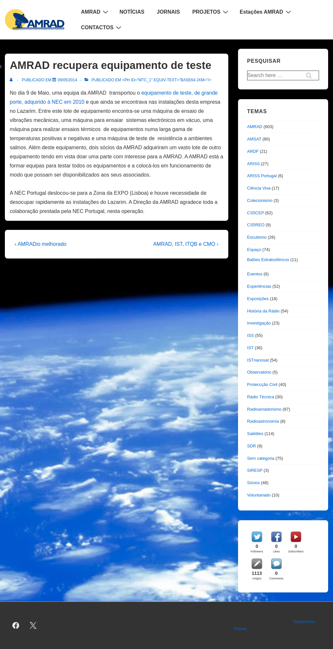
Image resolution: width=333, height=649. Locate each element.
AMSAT (254, 139)
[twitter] (33, 625)
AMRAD (95, 11)
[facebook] (16, 625)
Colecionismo (260, 200)
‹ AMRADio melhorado (40, 244)
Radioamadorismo (264, 409)
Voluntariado (259, 495)
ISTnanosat (258, 360)
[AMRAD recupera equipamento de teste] (67, 80)
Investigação (259, 323)
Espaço (254, 249)
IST (250, 347)
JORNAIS (168, 12)
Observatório (259, 372)
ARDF (253, 151)
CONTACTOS (102, 27)
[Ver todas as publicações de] (12, 80)
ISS (250, 335)
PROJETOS (211, 11)
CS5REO (255, 224)
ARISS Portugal (262, 175)
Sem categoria (260, 458)
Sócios (253, 482)
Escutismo (257, 237)
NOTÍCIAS (132, 12)
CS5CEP (255, 212)
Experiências (259, 286)
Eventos (254, 274)
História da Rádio (263, 311)
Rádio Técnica (260, 396)
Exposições (258, 298)
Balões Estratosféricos (268, 259)
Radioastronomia (263, 421)
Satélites (255, 433)
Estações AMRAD (266, 11)
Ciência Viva (259, 188)
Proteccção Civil (262, 384)
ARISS (253, 163)
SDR (251, 446)
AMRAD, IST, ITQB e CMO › (186, 244)
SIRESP (254, 470)
